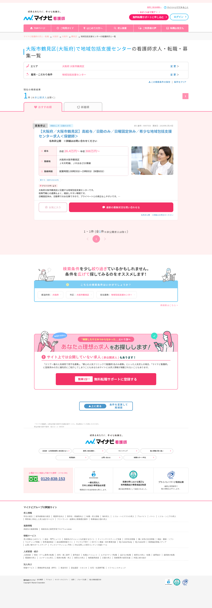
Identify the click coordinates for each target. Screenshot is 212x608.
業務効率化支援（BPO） (47, 568)
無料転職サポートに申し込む (148, 17)
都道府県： (50, 294)
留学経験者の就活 (43, 516)
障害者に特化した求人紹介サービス (39, 519)
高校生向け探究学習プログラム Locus (56, 529)
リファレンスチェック (117, 568)
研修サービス (29, 568)
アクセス (49, 579)
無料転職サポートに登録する (106, 379)
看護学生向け (58, 516)
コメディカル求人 (46, 558)
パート (152, 516)
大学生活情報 (129, 539)
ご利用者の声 (149, 28)
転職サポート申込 (140, 457)
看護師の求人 (30, 558)
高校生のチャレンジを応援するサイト (79, 539)
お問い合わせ (106, 457)
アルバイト (141, 516)
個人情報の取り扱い (157, 451)
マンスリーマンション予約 (61, 545)
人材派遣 (27, 555)
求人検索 (122, 28)
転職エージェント (90, 555)
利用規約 (72, 457)
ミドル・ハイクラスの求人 (123, 516)
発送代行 (64, 568)
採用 (72, 579)
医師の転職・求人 (64, 558)
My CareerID (140, 542)
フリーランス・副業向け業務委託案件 (72, 519)
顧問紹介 (157, 555)
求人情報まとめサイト (33, 539)
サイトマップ (122, 451)
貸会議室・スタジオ (79, 568)
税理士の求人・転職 (142, 555)
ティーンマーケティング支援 (109, 539)
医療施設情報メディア (157, 542)
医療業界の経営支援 (122, 558)
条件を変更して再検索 (106, 406)
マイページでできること (177, 7)
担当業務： (116, 294)
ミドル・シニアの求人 (167, 516)
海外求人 (105, 516)
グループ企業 (81, 579)
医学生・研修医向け (75, 516)
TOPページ (39, 28)
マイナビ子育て (82, 542)
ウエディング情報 (32, 542)
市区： (79, 294)
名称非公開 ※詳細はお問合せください (157, 215)
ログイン (178, 17)
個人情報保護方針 (95, 579)
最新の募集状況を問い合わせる (121, 207)
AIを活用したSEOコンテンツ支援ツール (91, 545)
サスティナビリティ (61, 579)
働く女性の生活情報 (146, 539)
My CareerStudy (125, 542)
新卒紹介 (76, 555)
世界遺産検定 (48, 542)
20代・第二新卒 (63, 555)
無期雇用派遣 (93, 558)
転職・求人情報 (93, 516)
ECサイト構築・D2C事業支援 (104, 542)
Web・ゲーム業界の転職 (44, 555)
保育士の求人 (79, 558)
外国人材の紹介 (140, 558)
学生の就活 (28, 516)
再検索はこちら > (169, 305)
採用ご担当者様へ (154, 7)
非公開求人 (41, 97)
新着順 (83, 107)
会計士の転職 (125, 555)
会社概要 (40, 579)
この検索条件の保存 (160, 81)
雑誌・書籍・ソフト (166, 539)
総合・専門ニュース (53, 539)
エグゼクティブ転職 (109, 555)
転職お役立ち (177, 28)
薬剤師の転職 (169, 555)
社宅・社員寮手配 (97, 568)
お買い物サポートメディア (36, 545)
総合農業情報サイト (65, 542)
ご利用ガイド (67, 28)
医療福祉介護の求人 (99, 519)
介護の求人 (106, 558)
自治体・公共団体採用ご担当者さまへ (55, 451)
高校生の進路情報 (31, 529)
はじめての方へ (94, 28)
